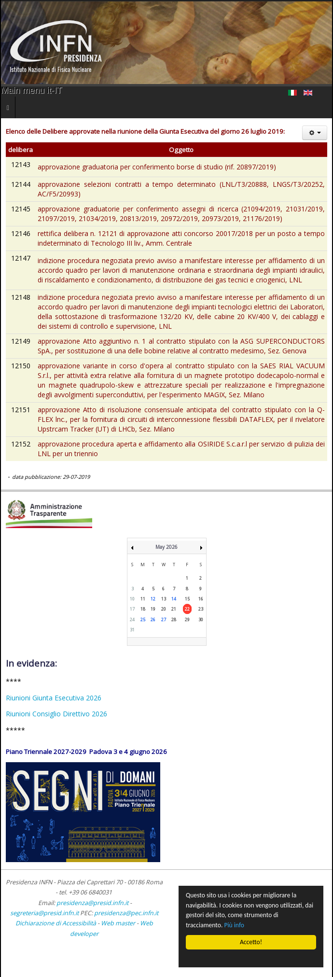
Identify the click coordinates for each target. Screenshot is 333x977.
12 (153, 599)
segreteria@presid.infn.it (44, 913)
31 (132, 630)
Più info (234, 925)
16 (200, 599)
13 (163, 599)
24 (132, 619)
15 (187, 599)
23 (200, 609)
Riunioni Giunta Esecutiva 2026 (53, 697)
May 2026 (166, 547)
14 (173, 599)
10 (132, 599)
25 (142, 619)
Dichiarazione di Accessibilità (56, 923)
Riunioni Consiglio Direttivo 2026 (56, 713)
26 (153, 619)
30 (200, 619)
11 (142, 599)
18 (142, 609)
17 (132, 609)
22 (187, 609)
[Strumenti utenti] (314, 133)
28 (173, 619)
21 (173, 609)
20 (163, 609)
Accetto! (251, 942)
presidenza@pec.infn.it (126, 913)
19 (153, 609)
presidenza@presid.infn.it (92, 903)
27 (163, 619)
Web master (118, 923)
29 (187, 619)
